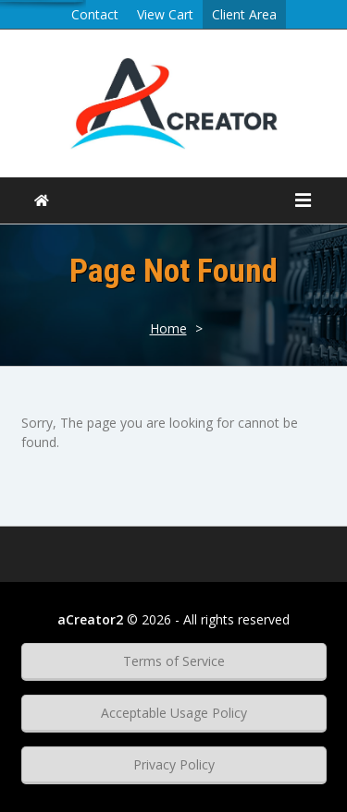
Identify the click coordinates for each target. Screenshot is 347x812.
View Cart (165, 14)
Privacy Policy (174, 764)
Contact (94, 14)
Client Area (244, 14)
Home (168, 328)
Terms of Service (174, 661)
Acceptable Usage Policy (174, 712)
